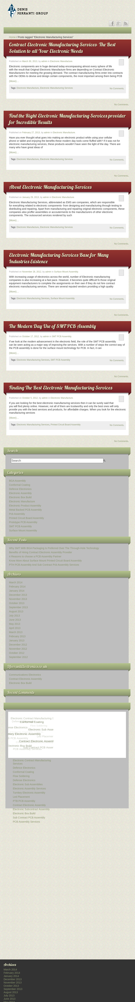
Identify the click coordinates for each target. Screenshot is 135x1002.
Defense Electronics (24, 780)
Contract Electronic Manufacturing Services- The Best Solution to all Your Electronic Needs (62, 47)
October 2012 (16, 652)
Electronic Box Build (20, 497)
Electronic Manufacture (61, 61)
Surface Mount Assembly (66, 271)
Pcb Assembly (17, 513)
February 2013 (17, 636)
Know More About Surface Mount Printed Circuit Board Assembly (45, 560)
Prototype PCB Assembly (23, 522)
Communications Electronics (25, 674)
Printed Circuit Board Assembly (65, 424)
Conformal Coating (19, 484)
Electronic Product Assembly (25, 505)
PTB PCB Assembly (24, 801)
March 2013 (15, 632)
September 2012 (18, 657)
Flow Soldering (21, 776)
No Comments (117, 88)
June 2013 (15, 619)
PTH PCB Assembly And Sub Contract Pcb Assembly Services (44, 564)
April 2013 (14, 628)
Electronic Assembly (20, 493)
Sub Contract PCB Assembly (29, 817)
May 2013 (14, 623)
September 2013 (18, 607)
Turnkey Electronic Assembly (29, 792)
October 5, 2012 (30, 398)
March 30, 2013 (29, 61)
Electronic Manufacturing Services (56, 88)
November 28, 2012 (31, 271)
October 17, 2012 (30, 336)
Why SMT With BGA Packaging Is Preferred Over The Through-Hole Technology (54, 548)
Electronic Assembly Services (29, 788)
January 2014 (16, 590)
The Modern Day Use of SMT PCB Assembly (52, 326)
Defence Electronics (20, 489)
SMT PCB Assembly (61, 336)
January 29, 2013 (30, 197)
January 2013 (16, 640)
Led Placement (21, 796)
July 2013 (14, 615)
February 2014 (17, 586)
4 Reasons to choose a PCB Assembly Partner (35, 556)
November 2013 (18, 599)
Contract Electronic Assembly (25, 678)
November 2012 (18, 648)
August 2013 (16, 611)
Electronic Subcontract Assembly (31, 809)
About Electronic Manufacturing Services (50, 187)
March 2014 (15, 582)
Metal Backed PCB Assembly (25, 509)
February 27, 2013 (31, 132)
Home (12, 37)
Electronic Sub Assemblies (28, 784)
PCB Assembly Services (26, 821)
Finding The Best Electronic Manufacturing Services (60, 387)
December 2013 (18, 594)
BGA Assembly (17, 480)
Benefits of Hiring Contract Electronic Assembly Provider (40, 552)
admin (44, 61)
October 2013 (16, 603)
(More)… (14, 81)
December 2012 (18, 644)
